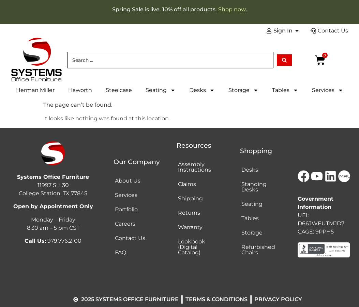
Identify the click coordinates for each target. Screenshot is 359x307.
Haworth (80, 90)
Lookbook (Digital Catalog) (191, 247)
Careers (125, 224)
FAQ (120, 252)
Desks (202, 90)
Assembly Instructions (194, 167)
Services (327, 90)
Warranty (190, 227)
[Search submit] (284, 60)
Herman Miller (35, 90)
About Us (127, 180)
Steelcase (119, 90)
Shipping (190, 198)
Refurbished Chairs (258, 250)
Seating (161, 90)
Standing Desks (254, 187)
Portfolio (126, 209)
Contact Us (130, 238)
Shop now (232, 9)
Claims (187, 184)
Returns (189, 213)
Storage (243, 90)
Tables (285, 90)
